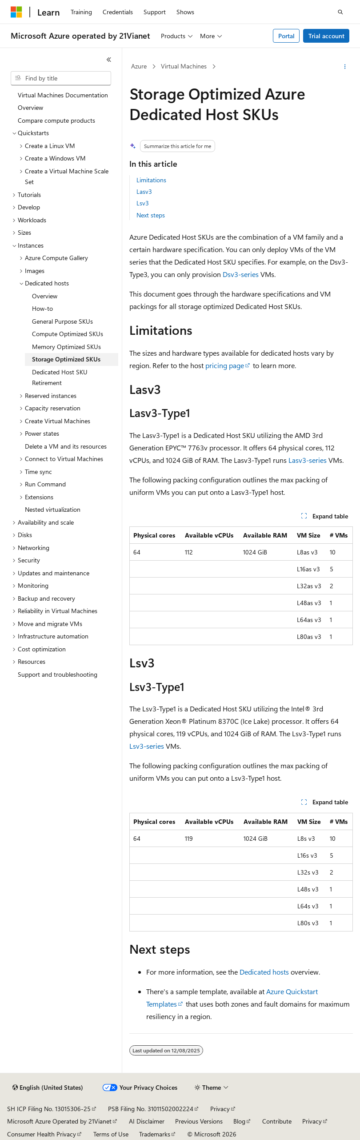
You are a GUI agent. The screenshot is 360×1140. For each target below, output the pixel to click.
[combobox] (61, 78)
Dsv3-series (241, 274)
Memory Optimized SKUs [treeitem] (66, 346)
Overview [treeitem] (30, 107)
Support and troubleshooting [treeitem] (57, 674)
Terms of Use (110, 1134)
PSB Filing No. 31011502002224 (150, 1108)
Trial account (326, 36)
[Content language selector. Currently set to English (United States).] (47, 1087)
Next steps (150, 215)
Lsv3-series (146, 746)
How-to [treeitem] (42, 308)
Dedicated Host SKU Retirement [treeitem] (60, 377)
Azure (139, 66)
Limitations (151, 180)
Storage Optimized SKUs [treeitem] (66, 359)
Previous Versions (199, 1121)
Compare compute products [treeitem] (56, 120)
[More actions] (345, 67)
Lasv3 (144, 191)
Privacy (220, 1108)
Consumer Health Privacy (41, 1134)
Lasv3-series (307, 460)
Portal (286, 36)
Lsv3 (142, 203)
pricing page (224, 365)
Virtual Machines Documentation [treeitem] (63, 95)
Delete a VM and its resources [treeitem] (66, 446)
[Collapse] (109, 60)
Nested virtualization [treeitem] (52, 509)
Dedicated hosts (264, 971)
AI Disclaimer (146, 1121)
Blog (239, 1121)
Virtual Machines (184, 66)
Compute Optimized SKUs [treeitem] (67, 333)
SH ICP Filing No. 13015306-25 (49, 1108)
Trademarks (154, 1134)
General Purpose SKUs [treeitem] (62, 321)
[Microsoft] (16, 12)
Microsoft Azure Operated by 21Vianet (59, 1121)
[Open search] (340, 12)
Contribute (277, 1121)
